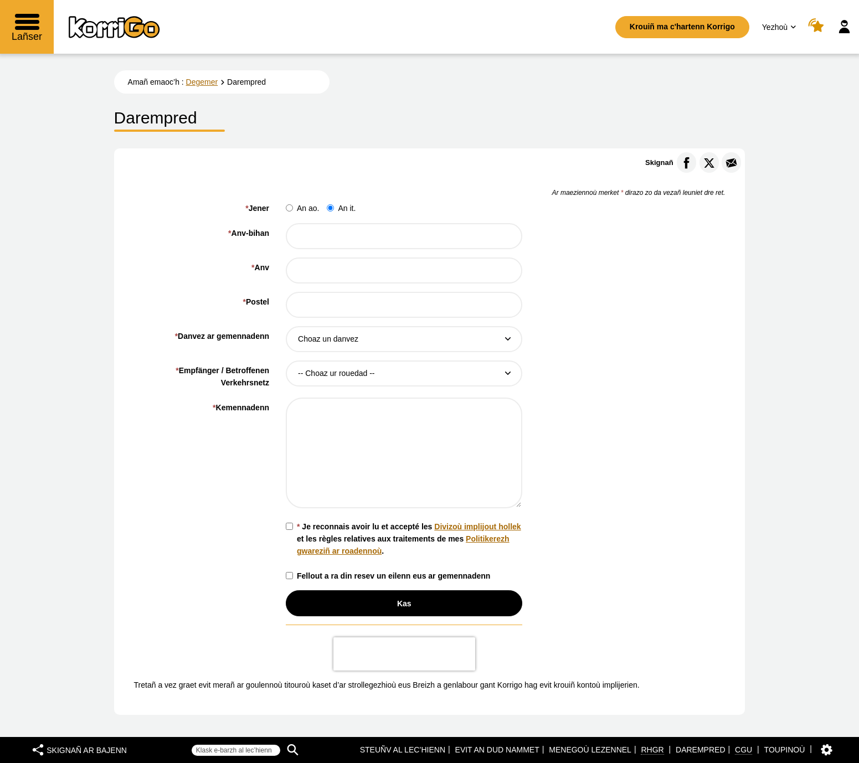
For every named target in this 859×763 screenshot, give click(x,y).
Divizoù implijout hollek (477, 526)
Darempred (700, 749)
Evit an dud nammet (497, 749)
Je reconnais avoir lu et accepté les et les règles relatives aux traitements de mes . (403, 539)
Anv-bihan (248, 233)
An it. (341, 208)
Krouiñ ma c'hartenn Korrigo (682, 26)
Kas (404, 603)
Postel (256, 301)
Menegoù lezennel (590, 749)
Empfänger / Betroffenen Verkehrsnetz (222, 376)
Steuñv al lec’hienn (402, 749)
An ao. (302, 208)
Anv (260, 267)
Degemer (202, 82)
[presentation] (404, 654)
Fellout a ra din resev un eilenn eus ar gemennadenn (388, 575)
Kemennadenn (241, 407)
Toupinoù (784, 749)
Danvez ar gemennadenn (223, 336)
